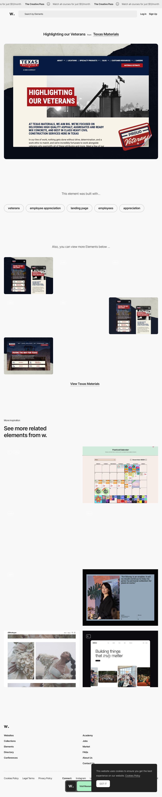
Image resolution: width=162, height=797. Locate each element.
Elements (9, 746)
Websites (9, 735)
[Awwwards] (12, 14)
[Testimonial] (120, 597)
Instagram (81, 778)
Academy (88, 735)
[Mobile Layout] (28, 275)
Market (86, 746)
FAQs (85, 752)
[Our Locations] (80, 275)
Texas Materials (106, 34)
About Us (87, 757)
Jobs (85, 741)
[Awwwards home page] (71, 786)
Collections (10, 741)
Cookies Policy (11, 778)
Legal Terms (29, 778)
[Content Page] (41, 474)
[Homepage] (28, 315)
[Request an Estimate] (133, 275)
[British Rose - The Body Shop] (41, 659)
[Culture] (120, 659)
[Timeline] (41, 597)
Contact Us (88, 763)
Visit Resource (86, 786)
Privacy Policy (45, 778)
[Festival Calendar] (120, 474)
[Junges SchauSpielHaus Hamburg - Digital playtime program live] (41, 535)
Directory (9, 752)
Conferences (11, 757)
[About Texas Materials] (80, 315)
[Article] (120, 536)
